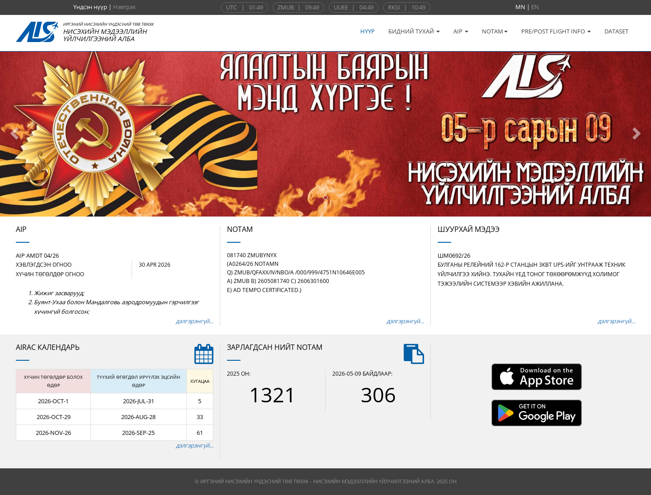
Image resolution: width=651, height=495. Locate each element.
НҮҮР (367, 31)
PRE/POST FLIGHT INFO (556, 31)
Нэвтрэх (124, 7)
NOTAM (495, 31)
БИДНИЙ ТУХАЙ (414, 31)
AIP (460, 31)
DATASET (616, 31)
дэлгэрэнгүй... (194, 321)
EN (535, 7)
